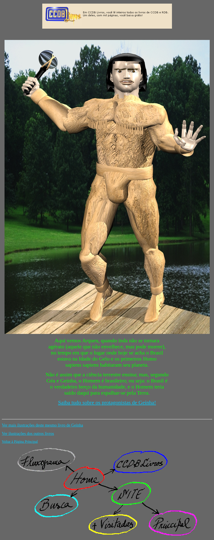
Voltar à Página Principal (20, 441)
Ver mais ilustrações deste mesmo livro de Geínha (42, 425)
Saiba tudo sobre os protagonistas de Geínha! (107, 402)
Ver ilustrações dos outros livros (28, 433)
